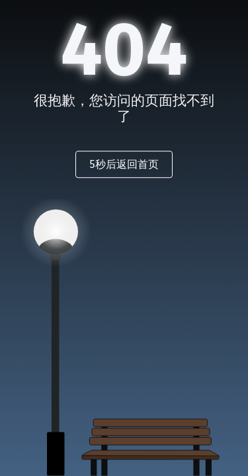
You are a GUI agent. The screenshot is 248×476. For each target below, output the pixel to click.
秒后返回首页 (123, 164)
